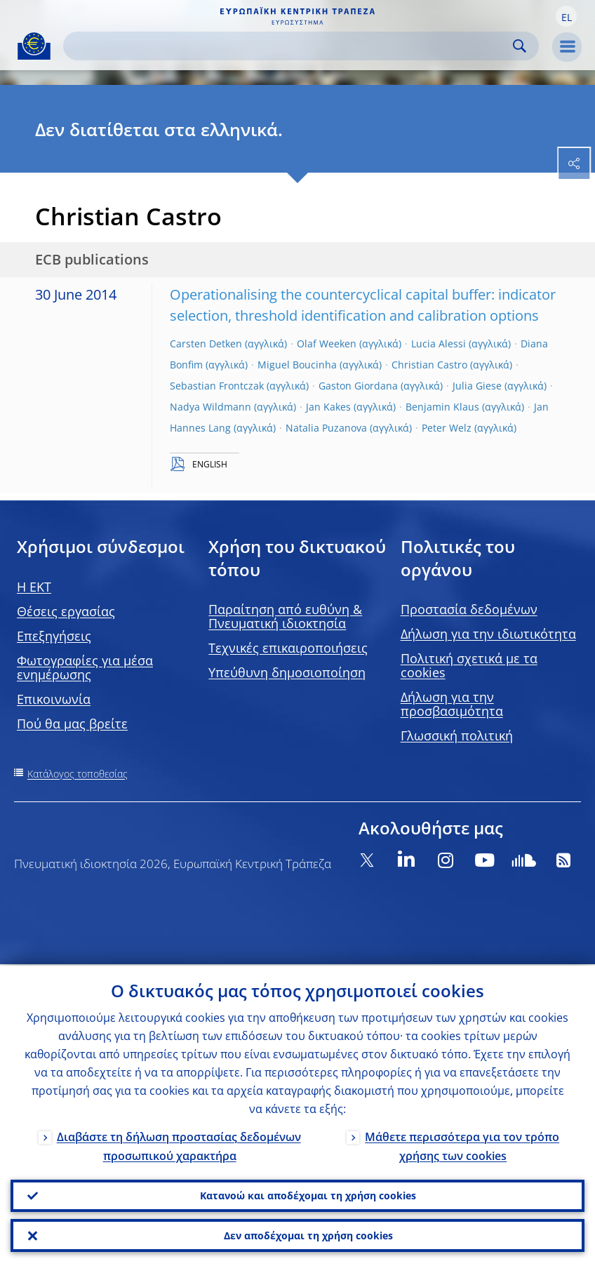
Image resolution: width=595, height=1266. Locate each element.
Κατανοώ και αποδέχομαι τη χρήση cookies (308, 1194)
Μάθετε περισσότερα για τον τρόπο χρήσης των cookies (462, 1144)
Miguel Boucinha (297, 364)
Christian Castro (429, 364)
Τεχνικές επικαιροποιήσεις (288, 647)
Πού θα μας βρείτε (72, 723)
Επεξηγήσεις (54, 635)
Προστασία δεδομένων (469, 609)
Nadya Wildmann (210, 406)
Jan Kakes (328, 406)
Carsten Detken (206, 343)
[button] (566, 16)
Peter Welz (447, 427)
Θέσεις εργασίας (66, 611)
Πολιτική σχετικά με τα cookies (469, 665)
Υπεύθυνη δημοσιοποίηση (287, 672)
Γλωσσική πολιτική (457, 735)
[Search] (290, 46)
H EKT (34, 586)
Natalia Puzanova (326, 427)
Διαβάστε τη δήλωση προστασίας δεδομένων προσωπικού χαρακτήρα (179, 1144)
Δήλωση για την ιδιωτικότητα (488, 633)
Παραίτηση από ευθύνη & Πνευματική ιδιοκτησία (285, 616)
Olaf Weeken (326, 343)
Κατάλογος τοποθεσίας (77, 773)
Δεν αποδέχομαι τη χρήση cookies (308, 1234)
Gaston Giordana (358, 385)
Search (519, 46)
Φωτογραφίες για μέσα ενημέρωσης (85, 667)
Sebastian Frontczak (217, 385)
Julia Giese (477, 385)
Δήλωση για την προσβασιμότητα (452, 703)
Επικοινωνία (54, 699)
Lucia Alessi (438, 343)
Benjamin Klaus (442, 406)
